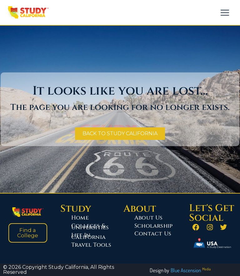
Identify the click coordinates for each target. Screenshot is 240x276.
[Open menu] (224, 12)
